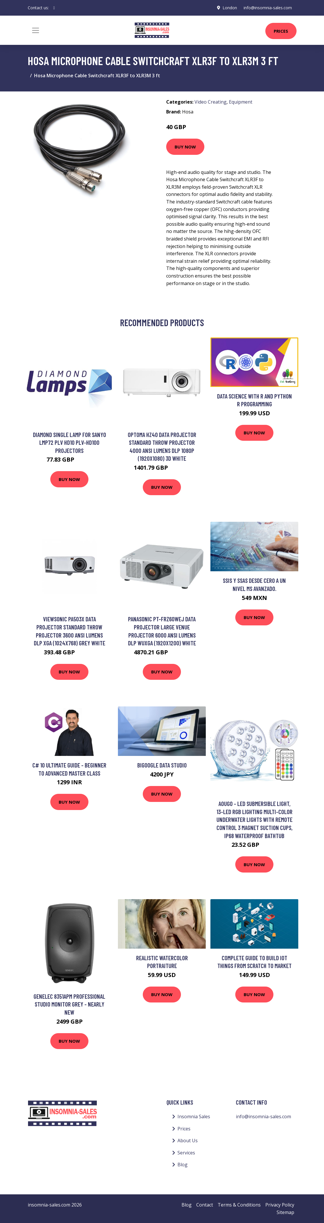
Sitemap (285, 1212)
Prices (281, 31)
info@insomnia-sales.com (268, 7)
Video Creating (211, 102)
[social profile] (54, 7)
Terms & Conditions (239, 1205)
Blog (182, 1164)
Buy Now (185, 147)
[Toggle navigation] (35, 30)
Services (186, 1152)
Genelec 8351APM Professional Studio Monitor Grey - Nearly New (69, 1004)
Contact (204, 1205)
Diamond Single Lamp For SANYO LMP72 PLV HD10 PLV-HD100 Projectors (69, 442)
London (229, 7)
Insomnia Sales (193, 1116)
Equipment (240, 102)
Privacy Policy (279, 1205)
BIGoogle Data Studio (162, 765)
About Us (187, 1140)
